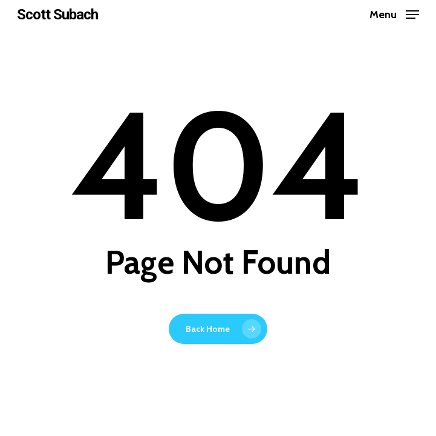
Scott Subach (57, 14)
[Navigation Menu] (394, 13)
